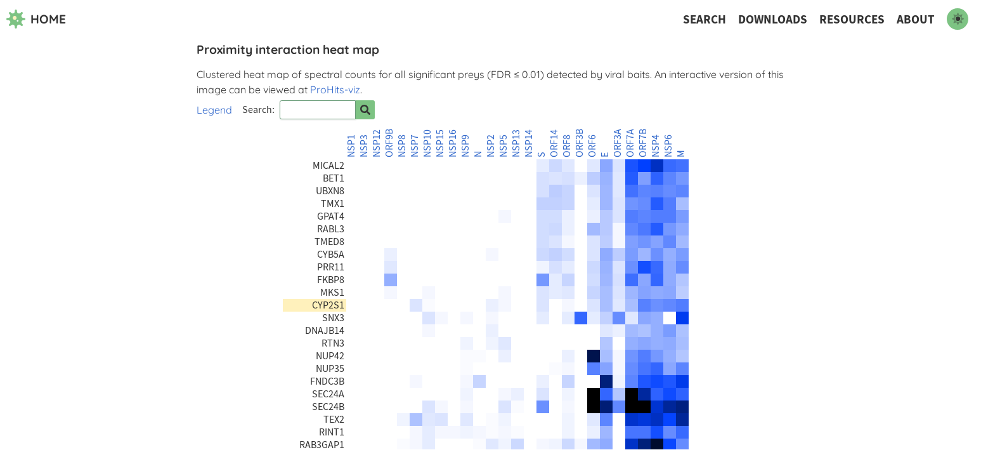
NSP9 (465, 146)
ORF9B (389, 143)
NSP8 (402, 146)
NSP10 (427, 143)
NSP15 (440, 143)
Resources (852, 19)
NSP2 (490, 146)
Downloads (772, 19)
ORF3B (579, 143)
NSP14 (529, 143)
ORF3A (617, 143)
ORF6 (592, 146)
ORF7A (630, 143)
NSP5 (503, 146)
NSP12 (376, 143)
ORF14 (554, 143)
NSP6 (668, 146)
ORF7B (643, 143)
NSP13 (516, 143)
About (916, 19)
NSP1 (351, 146)
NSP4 (655, 146)
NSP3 (364, 146)
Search (704, 19)
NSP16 (452, 143)
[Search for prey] (365, 109)
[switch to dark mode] (957, 19)
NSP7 (414, 146)
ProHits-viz (335, 89)
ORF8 (567, 146)
